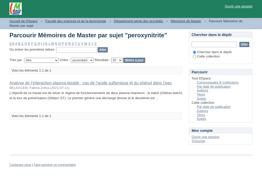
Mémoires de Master (186, 21)
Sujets (201, 98)
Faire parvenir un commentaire (54, 165)
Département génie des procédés (138, 21)
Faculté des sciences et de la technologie (75, 21)
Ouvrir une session (239, 6)
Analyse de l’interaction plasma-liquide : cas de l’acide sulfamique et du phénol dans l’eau (90, 83)
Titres (201, 94)
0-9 (11, 43)
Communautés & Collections (218, 82)
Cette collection (206, 56)
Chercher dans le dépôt (212, 52)
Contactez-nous (20, 165)
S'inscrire (198, 141)
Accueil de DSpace (23, 21)
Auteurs (202, 90)
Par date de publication (214, 86)
